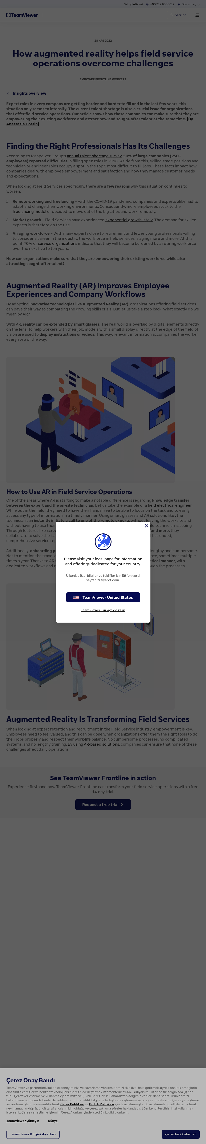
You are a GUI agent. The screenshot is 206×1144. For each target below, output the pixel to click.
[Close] (146, 526)
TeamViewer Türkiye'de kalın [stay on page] (103, 610)
